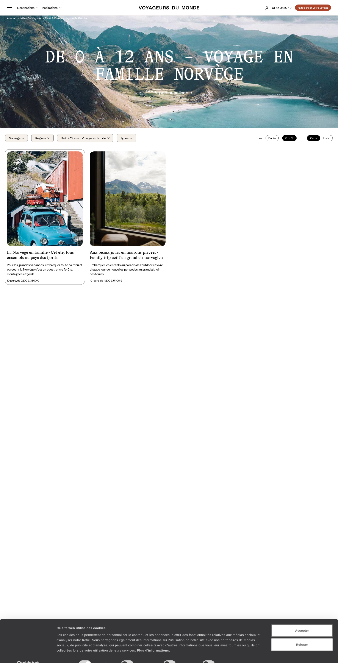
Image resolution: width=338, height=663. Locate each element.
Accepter (302, 621)
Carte (311, 139)
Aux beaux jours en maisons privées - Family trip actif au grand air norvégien (126, 257)
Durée (270, 139)
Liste (324, 139)
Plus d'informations (153, 640)
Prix (287, 139)
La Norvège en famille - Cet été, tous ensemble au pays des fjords (40, 257)
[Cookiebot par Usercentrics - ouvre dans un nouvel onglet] (28, 654)
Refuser (302, 635)
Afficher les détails (237, 654)
